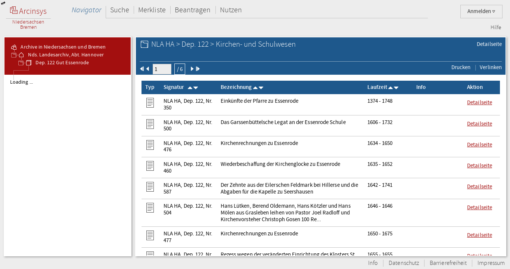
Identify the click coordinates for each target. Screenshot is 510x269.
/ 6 (180, 69)
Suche (119, 10)
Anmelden (481, 11)
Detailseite (489, 44)
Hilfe (496, 27)
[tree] (67, 165)
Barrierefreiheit (448, 263)
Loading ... (21, 82)
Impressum (491, 263)
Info (373, 263)
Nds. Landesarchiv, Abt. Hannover (61, 55)
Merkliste (152, 10)
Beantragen (193, 10)
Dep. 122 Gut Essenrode (57, 62)
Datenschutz (404, 263)
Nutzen (231, 10)
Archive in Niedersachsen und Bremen (58, 47)
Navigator (86, 10)
